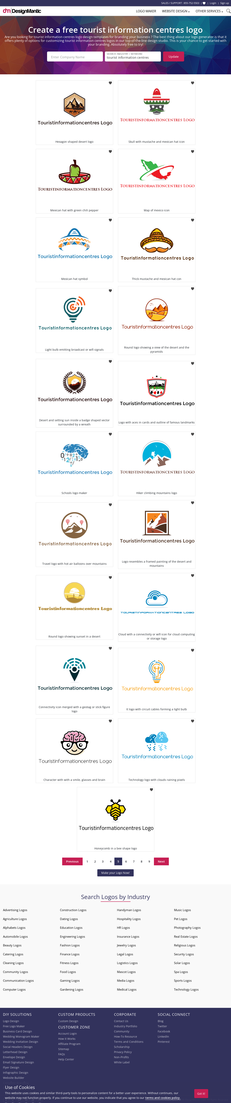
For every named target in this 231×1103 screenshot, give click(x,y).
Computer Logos (14, 988)
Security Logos (184, 953)
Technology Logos (186, 988)
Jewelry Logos (126, 944)
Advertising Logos (15, 909)
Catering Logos (13, 953)
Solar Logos (182, 962)
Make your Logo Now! (115, 871)
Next (161, 860)
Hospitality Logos (129, 918)
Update (174, 56)
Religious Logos (184, 944)
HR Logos (123, 926)
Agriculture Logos (15, 918)
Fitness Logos (69, 962)
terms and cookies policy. (163, 1098)
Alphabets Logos (14, 926)
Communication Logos (18, 979)
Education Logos (71, 926)
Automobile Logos (15, 935)
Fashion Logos (70, 944)
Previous (72, 860)
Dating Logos (69, 918)
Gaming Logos (70, 979)
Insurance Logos (128, 935)
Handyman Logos (129, 909)
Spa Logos (181, 971)
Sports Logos (183, 979)
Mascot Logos (126, 971)
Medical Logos (126, 988)
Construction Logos (73, 909)
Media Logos (125, 979)
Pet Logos (180, 918)
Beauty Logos (12, 944)
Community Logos (15, 971)
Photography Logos (187, 926)
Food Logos (68, 971)
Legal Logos (125, 953)
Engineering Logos (72, 935)
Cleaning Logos (13, 962)
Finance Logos (69, 953)
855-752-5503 (191, 3)
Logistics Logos (127, 962)
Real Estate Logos (186, 935)
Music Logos (182, 909)
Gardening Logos (71, 988)
